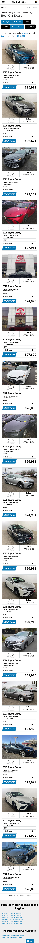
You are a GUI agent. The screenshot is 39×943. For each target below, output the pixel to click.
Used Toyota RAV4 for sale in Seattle (13, 935)
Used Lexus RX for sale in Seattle (12, 938)
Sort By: (30, 27)
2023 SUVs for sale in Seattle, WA (12, 917)
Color (5, 27)
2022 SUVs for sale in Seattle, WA (12, 921)
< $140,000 (17, 27)
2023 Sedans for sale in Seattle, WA (12, 919)
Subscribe (35, 7)
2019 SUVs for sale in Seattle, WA (12, 923)
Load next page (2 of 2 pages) (19, 896)
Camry (17, 22)
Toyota (7, 22)
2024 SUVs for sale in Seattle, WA (12, 915)
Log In (28, 7)
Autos (3, 7)
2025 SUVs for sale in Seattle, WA (12, 913)
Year (27, 22)
